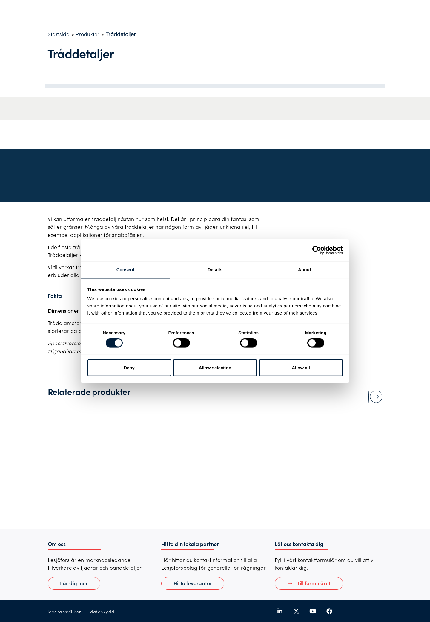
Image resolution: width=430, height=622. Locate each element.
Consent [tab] (125, 269)
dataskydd (102, 612)
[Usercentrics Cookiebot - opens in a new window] (317, 250)
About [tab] (304, 269)
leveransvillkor (64, 612)
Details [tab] (215, 269)
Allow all (301, 367)
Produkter (88, 34)
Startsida (59, 34)
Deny (129, 367)
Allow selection (215, 367)
